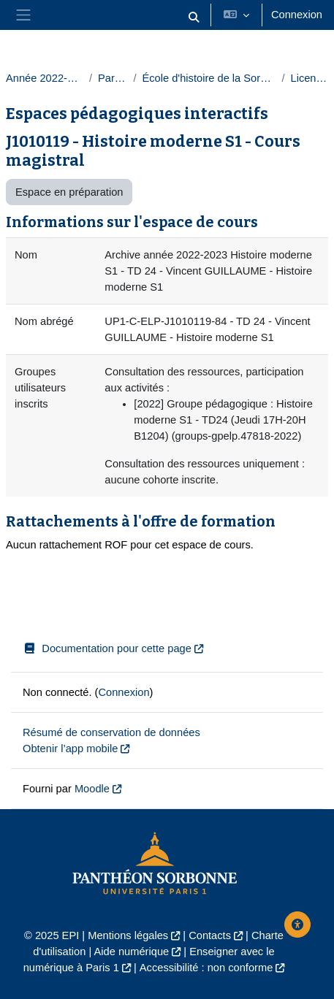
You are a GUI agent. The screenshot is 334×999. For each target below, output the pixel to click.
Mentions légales (128, 935)
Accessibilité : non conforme (206, 967)
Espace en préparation (69, 192)
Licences (309, 78)
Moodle (92, 789)
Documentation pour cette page (107, 648)
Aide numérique (132, 951)
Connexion (296, 14)
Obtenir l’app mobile (70, 748)
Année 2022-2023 (44, 78)
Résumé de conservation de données (111, 732)
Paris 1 (112, 78)
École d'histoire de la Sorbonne (209, 78)
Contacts (210, 935)
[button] (194, 18)
